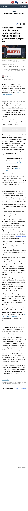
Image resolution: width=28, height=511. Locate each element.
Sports (4, 24)
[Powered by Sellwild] (24, 467)
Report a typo (5, 379)
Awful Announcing (7, 94)
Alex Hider (9, 77)
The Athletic (19, 92)
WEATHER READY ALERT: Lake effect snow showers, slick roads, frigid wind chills (14, 15)
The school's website (20, 236)
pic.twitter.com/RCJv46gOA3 (13, 163)
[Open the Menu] (2, 2)
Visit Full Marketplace (21, 388)
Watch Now (24, 2)
